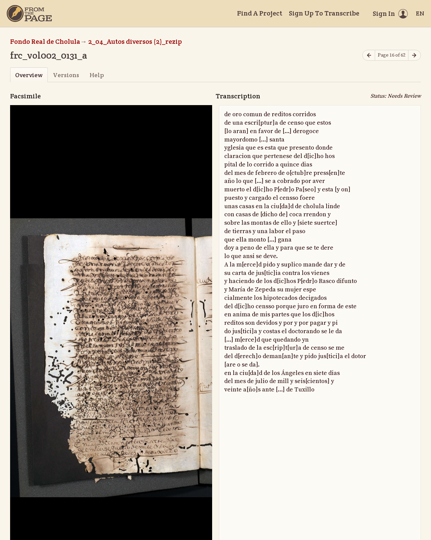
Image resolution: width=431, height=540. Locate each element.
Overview (28, 75)
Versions (66, 75)
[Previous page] (368, 55)
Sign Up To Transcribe (324, 13)
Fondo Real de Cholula (45, 41)
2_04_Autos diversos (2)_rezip (135, 41)
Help (97, 75)
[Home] (29, 13)
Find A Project (259, 13)
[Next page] (414, 55)
